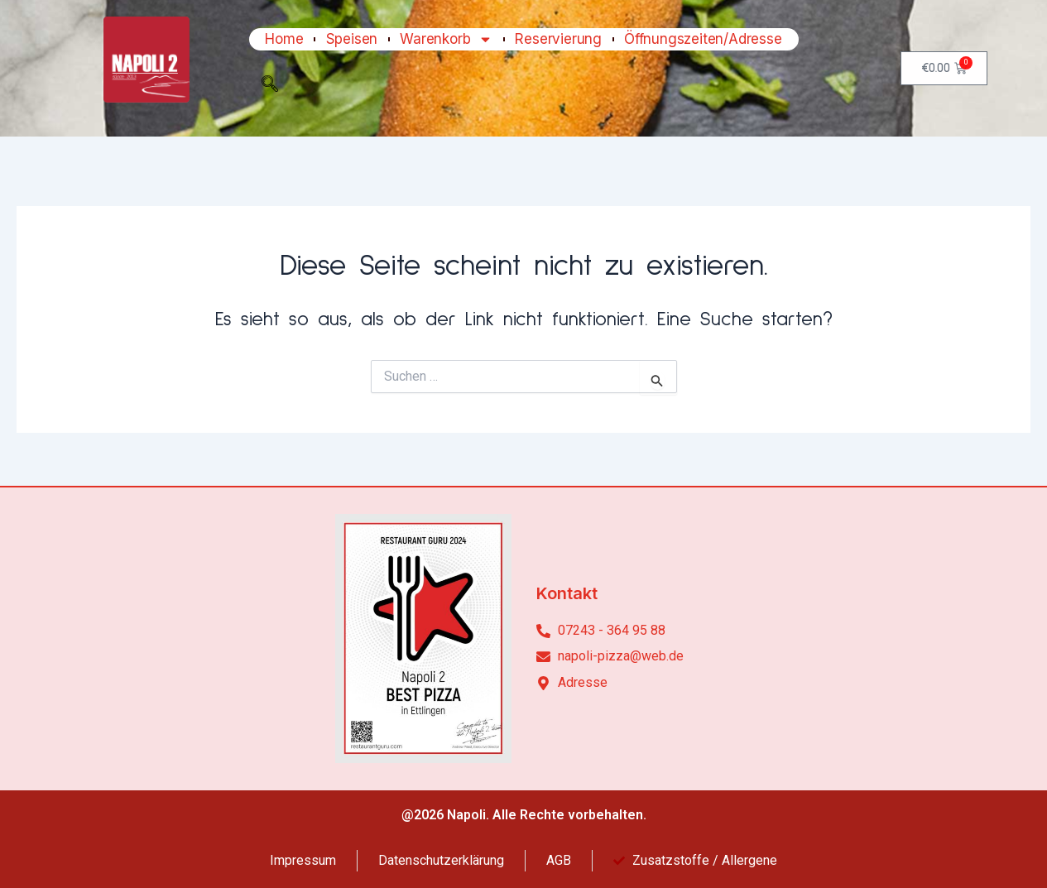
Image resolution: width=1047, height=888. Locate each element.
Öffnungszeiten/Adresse (703, 39)
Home (284, 39)
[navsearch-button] (269, 87)
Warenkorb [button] (446, 39)
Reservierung (558, 39)
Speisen (352, 39)
